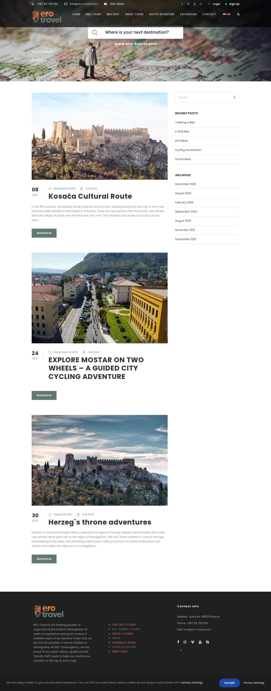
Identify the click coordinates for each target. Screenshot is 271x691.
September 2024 (186, 211)
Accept (229, 683)
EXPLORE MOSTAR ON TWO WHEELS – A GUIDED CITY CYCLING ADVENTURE (96, 368)
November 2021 (185, 230)
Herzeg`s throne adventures (100, 522)
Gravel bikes (183, 159)
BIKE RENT (113, 14)
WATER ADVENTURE (162, 14)
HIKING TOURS (134, 14)
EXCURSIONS (188, 14)
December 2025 (185, 184)
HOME (76, 14)
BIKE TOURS (93, 14)
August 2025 (183, 193)
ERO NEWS (117, 4)
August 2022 (183, 221)
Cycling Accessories (188, 150)
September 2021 (185, 239)
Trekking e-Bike (185, 122)
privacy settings (192, 682)
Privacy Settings (254, 683)
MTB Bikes (181, 141)
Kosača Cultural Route (90, 196)
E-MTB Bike (182, 131)
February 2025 (184, 202)
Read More (44, 233)
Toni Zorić (91, 188)
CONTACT (209, 14)
